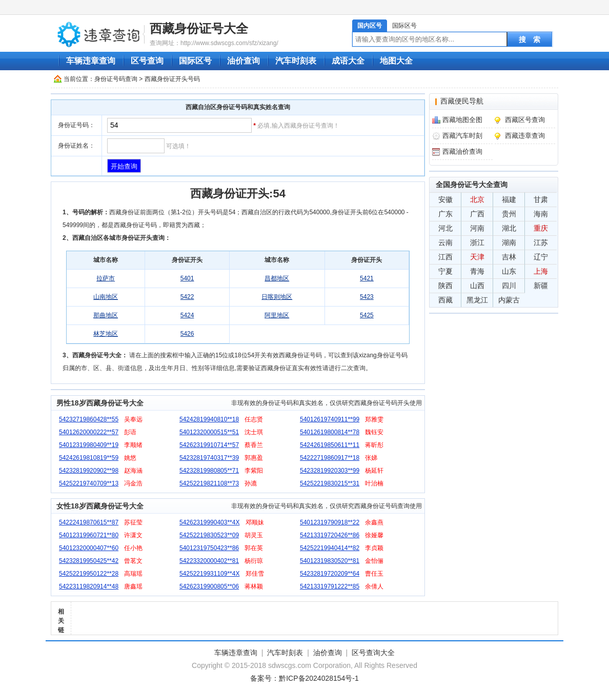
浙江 (477, 242)
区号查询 (147, 60)
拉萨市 (105, 278)
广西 (477, 214)
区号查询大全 (373, 652)
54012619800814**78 (329, 432)
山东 (509, 271)
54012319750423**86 (209, 548)
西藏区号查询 (525, 120)
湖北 (509, 228)
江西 (445, 257)
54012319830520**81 (329, 560)
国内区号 (369, 25)
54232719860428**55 (88, 419)
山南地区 (105, 296)
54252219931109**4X (209, 573)
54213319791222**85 (329, 586)
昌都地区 (277, 278)
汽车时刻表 (295, 60)
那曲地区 (105, 315)
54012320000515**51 (209, 432)
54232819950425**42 (88, 560)
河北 (445, 228)
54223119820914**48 (88, 586)
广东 (445, 214)
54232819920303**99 (329, 470)
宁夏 (445, 271)
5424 (187, 315)
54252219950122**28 (88, 573)
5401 (187, 278)
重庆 (541, 228)
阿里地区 (277, 315)
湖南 (509, 242)
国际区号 (404, 25)
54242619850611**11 (329, 445)
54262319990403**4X (209, 522)
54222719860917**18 (329, 457)
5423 (367, 296)
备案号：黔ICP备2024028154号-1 (304, 678)
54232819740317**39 (209, 457)
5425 (367, 315)
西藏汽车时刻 (462, 135)
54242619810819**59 (88, 457)
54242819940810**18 (209, 419)
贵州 (509, 214)
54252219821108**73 (209, 483)
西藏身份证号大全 (199, 28)
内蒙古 (509, 300)
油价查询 (243, 60)
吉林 (509, 257)
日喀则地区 (276, 296)
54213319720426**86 (329, 535)
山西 (477, 285)
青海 (477, 271)
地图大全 (396, 60)
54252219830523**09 (209, 535)
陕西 (445, 285)
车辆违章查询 (90, 60)
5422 (187, 296)
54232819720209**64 (329, 573)
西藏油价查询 (462, 151)
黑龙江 (477, 300)
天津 (477, 257)
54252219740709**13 (88, 483)
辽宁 (541, 257)
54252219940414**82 (329, 548)
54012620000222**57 (88, 432)
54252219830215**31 (329, 483)
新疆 (541, 285)
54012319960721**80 (88, 535)
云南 (445, 242)
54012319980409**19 (88, 445)
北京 (477, 199)
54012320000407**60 (88, 548)
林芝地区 (105, 333)
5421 (367, 278)
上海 (541, 271)
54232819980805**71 (209, 470)
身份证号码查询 (115, 79)
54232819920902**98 (88, 470)
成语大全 (348, 60)
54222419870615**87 (88, 522)
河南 (477, 228)
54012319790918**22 (329, 522)
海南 (541, 214)
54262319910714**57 (209, 445)
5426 (187, 333)
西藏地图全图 (462, 120)
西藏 (445, 300)
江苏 (541, 242)
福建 (509, 199)
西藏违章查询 (525, 135)
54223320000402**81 (209, 560)
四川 (509, 285)
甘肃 (541, 199)
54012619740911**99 (329, 419)
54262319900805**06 (209, 586)
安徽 (445, 199)
